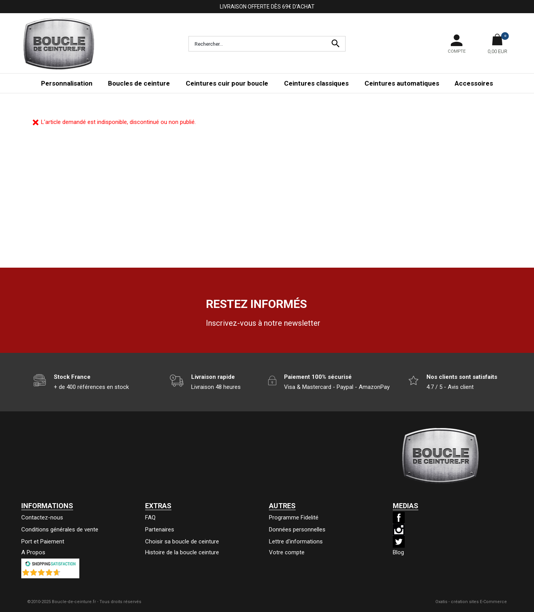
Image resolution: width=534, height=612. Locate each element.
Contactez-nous (42, 517)
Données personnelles (297, 529)
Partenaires (159, 529)
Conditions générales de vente (59, 529)
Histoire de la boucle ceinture (182, 552)
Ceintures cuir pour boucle (227, 83)
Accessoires (474, 83)
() (70, 574)
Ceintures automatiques (402, 83)
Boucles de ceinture (139, 83)
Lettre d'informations (296, 541)
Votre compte (287, 552)
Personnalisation (66, 83)
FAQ (150, 517)
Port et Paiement (42, 541)
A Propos (33, 552)
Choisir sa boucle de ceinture (182, 541)
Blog (398, 552)
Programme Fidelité (293, 517)
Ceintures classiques (316, 83)
